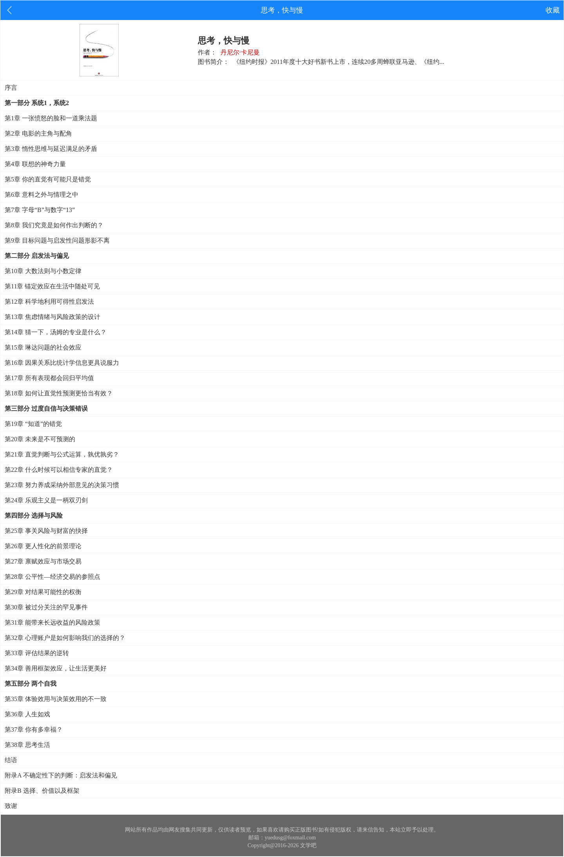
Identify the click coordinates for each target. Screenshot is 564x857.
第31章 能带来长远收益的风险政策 (52, 622)
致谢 (11, 806)
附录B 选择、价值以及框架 (42, 790)
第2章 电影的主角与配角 (38, 133)
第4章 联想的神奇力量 (35, 164)
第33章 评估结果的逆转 (37, 653)
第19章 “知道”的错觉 (33, 423)
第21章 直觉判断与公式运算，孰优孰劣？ (62, 454)
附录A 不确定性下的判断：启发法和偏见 (61, 775)
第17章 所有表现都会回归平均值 (49, 378)
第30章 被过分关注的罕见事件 (46, 607)
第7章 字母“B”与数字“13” (40, 210)
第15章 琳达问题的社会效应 (43, 347)
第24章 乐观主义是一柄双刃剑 (46, 500)
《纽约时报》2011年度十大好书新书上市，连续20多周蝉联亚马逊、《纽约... (338, 61)
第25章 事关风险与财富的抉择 (46, 530)
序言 (11, 87)
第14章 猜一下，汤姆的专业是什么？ (56, 332)
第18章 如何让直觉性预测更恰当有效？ (59, 393)
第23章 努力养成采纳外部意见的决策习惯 (62, 485)
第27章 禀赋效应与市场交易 (43, 561)
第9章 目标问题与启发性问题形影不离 (57, 240)
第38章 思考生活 (27, 744)
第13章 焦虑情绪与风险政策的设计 (52, 316)
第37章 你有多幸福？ (34, 729)
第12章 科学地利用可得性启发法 (49, 301)
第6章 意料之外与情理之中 (41, 194)
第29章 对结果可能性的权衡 (43, 592)
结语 (11, 760)
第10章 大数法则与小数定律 (43, 271)
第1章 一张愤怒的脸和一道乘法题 (51, 118)
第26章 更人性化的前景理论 (43, 546)
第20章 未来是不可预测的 (40, 439)
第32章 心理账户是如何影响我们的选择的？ (65, 637)
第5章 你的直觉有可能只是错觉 (48, 179)
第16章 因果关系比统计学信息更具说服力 (62, 362)
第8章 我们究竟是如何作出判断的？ (54, 225)
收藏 (553, 10)
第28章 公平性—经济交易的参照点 (52, 576)
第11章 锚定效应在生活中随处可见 (52, 286)
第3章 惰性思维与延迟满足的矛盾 (51, 148)
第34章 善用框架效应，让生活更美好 (56, 668)
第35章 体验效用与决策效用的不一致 (56, 699)
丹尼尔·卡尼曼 (240, 52)
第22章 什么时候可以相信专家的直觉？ (59, 469)
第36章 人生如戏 (27, 714)
